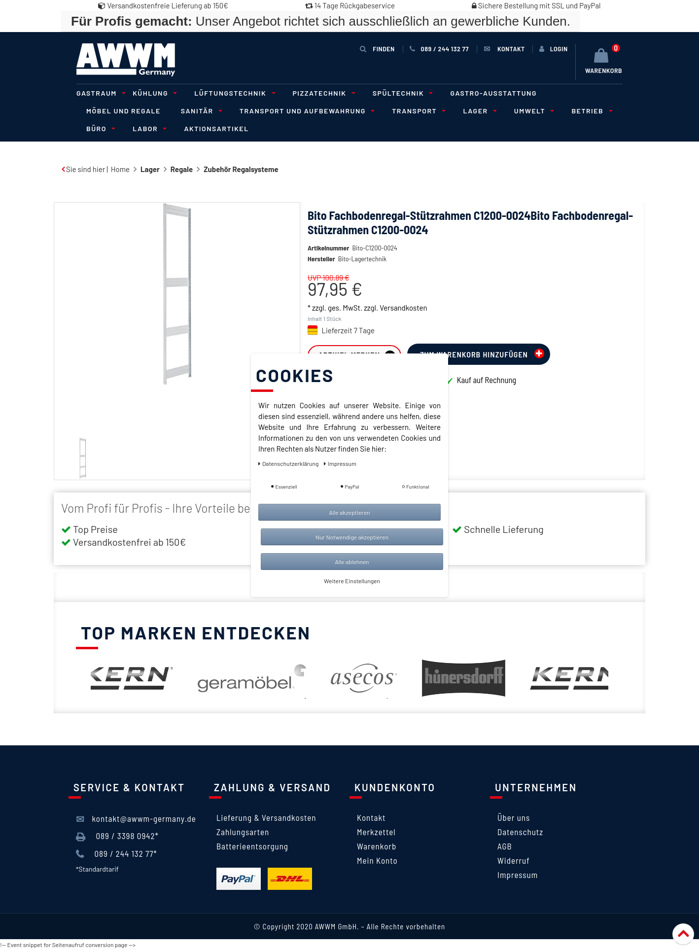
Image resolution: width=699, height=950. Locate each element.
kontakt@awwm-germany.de (136, 819)
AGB (504, 846)
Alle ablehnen (352, 561)
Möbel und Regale (123, 110)
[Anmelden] (553, 48)
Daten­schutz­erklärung (289, 463)
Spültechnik (401, 93)
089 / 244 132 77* (116, 853)
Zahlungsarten (242, 832)
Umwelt (533, 110)
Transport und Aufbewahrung (306, 110)
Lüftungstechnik (233, 93)
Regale (182, 169)
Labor (148, 128)
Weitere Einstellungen (352, 580)
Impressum (517, 875)
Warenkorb (376, 846)
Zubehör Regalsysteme (241, 169)
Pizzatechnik (322, 93)
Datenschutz (520, 832)
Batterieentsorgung (252, 846)
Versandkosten (403, 322)
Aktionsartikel (216, 128)
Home (120, 169)
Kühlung (153, 93)
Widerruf (513, 860)
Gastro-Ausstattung (493, 93)
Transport (417, 110)
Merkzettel (376, 832)
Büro (99, 128)
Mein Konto (377, 860)
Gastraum (99, 93)
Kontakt (371, 817)
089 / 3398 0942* (117, 836)
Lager (478, 110)
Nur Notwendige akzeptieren (351, 536)
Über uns (513, 817)
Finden (377, 48)
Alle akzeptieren (349, 512)
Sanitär (200, 110)
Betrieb (590, 110)
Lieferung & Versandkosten (266, 817)
